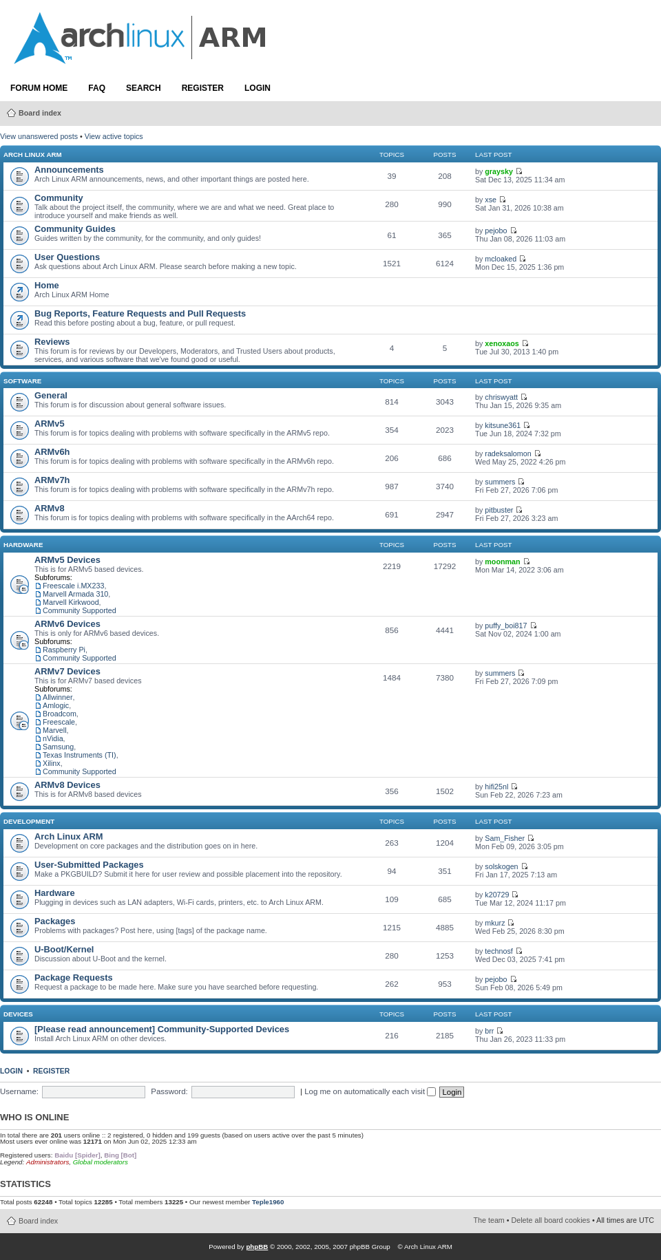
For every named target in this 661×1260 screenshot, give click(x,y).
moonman (502, 561)
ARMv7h (52, 480)
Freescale (59, 722)
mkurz (495, 923)
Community (58, 198)
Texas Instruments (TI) (79, 755)
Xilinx (52, 763)
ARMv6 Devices (67, 624)
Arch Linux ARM (32, 154)
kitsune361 (503, 425)
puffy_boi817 (506, 625)
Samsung (58, 747)
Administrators (47, 1162)
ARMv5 (49, 423)
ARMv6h (52, 452)
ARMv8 (49, 508)
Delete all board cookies (551, 1220)
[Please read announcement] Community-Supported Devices (161, 1029)
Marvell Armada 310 (75, 594)
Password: (169, 1091)
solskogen (501, 866)
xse (490, 199)
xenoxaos (501, 343)
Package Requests (73, 977)
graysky (499, 171)
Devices (18, 1014)
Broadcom (59, 713)
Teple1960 (268, 1202)
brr (489, 1031)
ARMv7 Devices (67, 671)
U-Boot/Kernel (64, 949)
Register (203, 88)
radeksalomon (508, 453)
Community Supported (79, 610)
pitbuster (499, 510)
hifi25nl (496, 786)
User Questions (67, 257)
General (50, 395)
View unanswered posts (39, 136)
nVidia (53, 738)
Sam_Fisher (505, 838)
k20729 (497, 894)
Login (257, 88)
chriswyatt (501, 397)
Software (22, 381)
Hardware (23, 544)
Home (46, 285)
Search (143, 88)
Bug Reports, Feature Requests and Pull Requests (140, 313)
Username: (19, 1091)
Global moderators (100, 1162)
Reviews (52, 342)
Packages (54, 921)
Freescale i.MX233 (73, 585)
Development (28, 821)
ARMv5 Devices (67, 560)
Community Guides (75, 229)
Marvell (55, 730)
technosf (499, 951)
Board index (40, 113)
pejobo (496, 230)
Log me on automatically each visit (370, 1091)
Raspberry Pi (64, 649)
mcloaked (500, 259)
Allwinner (58, 697)
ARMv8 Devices (67, 785)
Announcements (69, 169)
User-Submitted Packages (89, 864)
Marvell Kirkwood (71, 602)
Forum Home (38, 88)
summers (500, 482)
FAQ (96, 88)
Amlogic (56, 705)
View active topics (114, 136)
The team (489, 1220)
